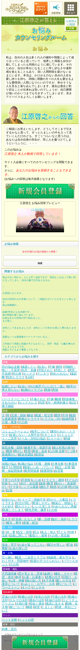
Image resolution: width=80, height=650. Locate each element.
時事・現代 (9, 629)
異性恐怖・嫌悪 (36, 510)
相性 (59, 366)
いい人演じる (41, 506)
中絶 (71, 532)
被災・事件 (14, 522)
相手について (40, 431)
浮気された (45, 370)
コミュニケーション (15, 431)
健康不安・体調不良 (37, 447)
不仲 (65, 415)
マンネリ (43, 373)
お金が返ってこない (32, 544)
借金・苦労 (9, 544)
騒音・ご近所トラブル (31, 557)
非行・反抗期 (29, 483)
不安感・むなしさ (24, 519)
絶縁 (67, 438)
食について (17, 607)
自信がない (9, 499)
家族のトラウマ (29, 418)
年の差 (16, 373)
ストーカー (55, 438)
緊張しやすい (41, 503)
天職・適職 (42, 464)
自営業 (58, 470)
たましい (48, 607)
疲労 (6, 467)
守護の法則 (59, 596)
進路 (43, 483)
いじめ (36, 480)
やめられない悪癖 (64, 506)
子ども (62, 532)
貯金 (70, 544)
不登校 (26, 480)
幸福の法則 (53, 600)
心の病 (63, 487)
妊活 (73, 402)
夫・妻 (10, 532)
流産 (5, 535)
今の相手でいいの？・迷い (47, 386)
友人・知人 (48, 532)
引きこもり (49, 435)
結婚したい (9, 386)
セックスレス (28, 402)
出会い (42, 366)
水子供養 (49, 580)
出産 (9, 490)
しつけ (14, 483)
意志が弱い (23, 503)
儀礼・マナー (64, 573)
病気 (54, 487)
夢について (64, 584)
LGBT (30, 377)
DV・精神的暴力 (57, 402)
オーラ (26, 587)
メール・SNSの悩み (32, 438)
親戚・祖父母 (44, 415)
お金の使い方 (18, 548)
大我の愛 (22, 603)
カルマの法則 (18, 600)
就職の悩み (9, 464)
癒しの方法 (63, 580)
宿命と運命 (36, 603)
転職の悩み (26, 464)
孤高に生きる (55, 603)
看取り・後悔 (38, 535)
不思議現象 (9, 573)
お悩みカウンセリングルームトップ (23, 634)
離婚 (58, 399)
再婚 (48, 389)
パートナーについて (15, 399)
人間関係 (16, 467)
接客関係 (47, 470)
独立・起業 (63, 467)
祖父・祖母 (24, 532)
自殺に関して (18, 535)
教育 (50, 483)
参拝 (18, 577)
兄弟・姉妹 (18, 415)
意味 (55, 389)
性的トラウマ (15, 377)
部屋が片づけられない (46, 561)
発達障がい (9, 454)
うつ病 (70, 451)
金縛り (48, 573)
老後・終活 (30, 522)
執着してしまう (13, 510)
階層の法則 (25, 596)
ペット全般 (9, 619)
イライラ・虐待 (53, 480)
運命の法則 (36, 600)
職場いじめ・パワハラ (39, 467)
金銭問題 (68, 418)
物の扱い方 (33, 580)
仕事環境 (71, 464)
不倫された (38, 399)
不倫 (52, 366)
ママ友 (14, 487)
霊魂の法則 (9, 596)
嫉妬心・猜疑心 (62, 503)
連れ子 (44, 487)
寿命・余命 (39, 451)
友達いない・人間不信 (25, 435)
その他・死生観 (59, 535)
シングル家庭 (29, 487)
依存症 (39, 454)
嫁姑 (30, 415)
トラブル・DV (51, 418)
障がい (18, 451)
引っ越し (8, 557)
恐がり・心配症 (57, 499)
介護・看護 (9, 422)
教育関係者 (31, 470)
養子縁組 (8, 406)
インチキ (38, 587)
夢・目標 (44, 519)
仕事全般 (58, 464)
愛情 (58, 415)
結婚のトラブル (32, 389)
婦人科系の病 (62, 447)
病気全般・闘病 (12, 447)
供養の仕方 (53, 577)
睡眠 (29, 607)
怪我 (28, 451)
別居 (42, 402)
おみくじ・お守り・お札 (38, 584)
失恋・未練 (28, 370)
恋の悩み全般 (11, 366)
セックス (29, 373)
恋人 (36, 532)
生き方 (6, 519)
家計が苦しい (57, 544)
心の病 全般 (57, 451)
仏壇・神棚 (17, 580)
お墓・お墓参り (33, 577)
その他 (23, 422)
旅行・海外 (59, 519)
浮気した (61, 370)
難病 (9, 451)
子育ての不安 (11, 480)
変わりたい (23, 506)
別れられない (60, 373)
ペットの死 (26, 619)
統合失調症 (26, 454)
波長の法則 (42, 596)
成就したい (29, 366)
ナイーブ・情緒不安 (32, 499)
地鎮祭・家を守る (60, 557)
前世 (37, 607)
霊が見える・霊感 (30, 573)
